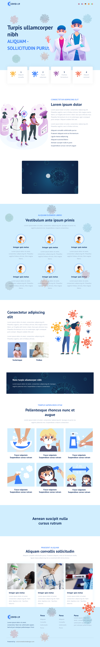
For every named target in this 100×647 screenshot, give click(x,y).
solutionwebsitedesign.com (25, 641)
